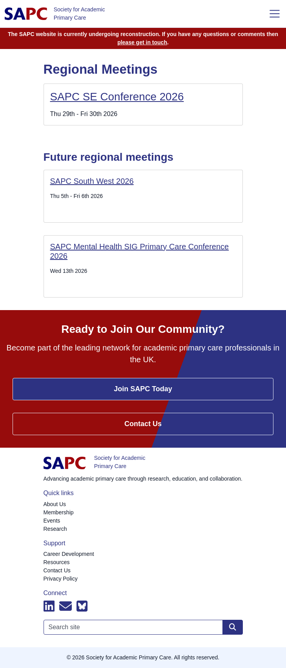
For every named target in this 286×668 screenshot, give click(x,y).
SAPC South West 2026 (92, 181)
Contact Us (143, 424)
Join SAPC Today (143, 389)
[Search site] (232, 627)
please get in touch (142, 42)
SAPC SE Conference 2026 (117, 97)
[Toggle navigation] (274, 13)
